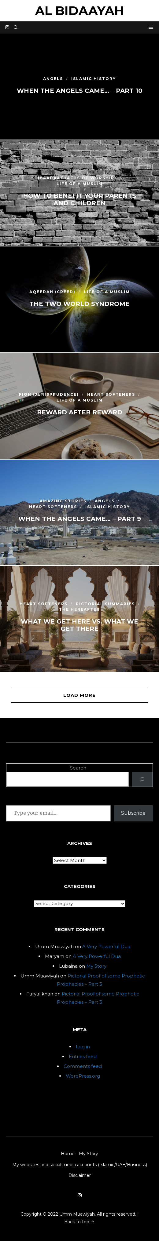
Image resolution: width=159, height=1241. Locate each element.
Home (68, 1153)
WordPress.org (83, 1076)
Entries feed (83, 1056)
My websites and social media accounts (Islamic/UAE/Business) (79, 1164)
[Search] (142, 779)
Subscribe (133, 813)
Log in (83, 1047)
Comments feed (83, 1066)
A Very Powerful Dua (106, 946)
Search (78, 768)
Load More (79, 695)
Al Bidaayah (79, 10)
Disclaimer (79, 1175)
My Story (96, 966)
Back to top (79, 1222)
